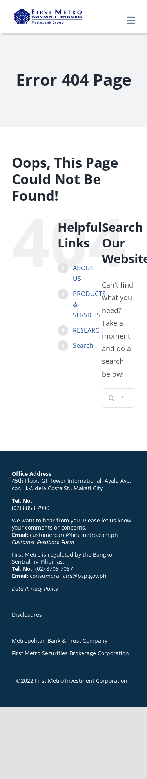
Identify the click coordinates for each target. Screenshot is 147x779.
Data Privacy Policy (35, 588)
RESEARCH (88, 330)
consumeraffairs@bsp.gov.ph (68, 575)
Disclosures (27, 614)
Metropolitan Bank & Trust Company (59, 640)
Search (83, 345)
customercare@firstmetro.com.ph (74, 535)
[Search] (112, 398)
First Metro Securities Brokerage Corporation (70, 653)
